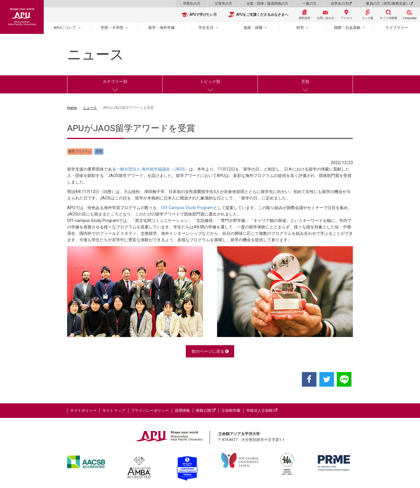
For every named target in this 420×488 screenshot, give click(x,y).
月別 (305, 81)
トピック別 (210, 81)
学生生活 (206, 27)
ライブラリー (396, 27)
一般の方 (309, 3)
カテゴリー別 (115, 81)
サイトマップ (113, 410)
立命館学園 (230, 410)
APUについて (65, 27)
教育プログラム (80, 151)
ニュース (90, 108)
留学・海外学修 (161, 27)
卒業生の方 (191, 3)
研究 (300, 27)
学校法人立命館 (261, 410)
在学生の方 (341, 3)
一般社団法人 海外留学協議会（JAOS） (152, 169)
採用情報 (182, 410)
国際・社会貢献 (347, 27)
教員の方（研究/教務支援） (389, 3)
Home (72, 108)
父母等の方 (223, 3)
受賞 (99, 151)
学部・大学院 (112, 27)
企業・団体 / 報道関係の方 (267, 3)
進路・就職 (253, 27)
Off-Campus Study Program (187, 207)
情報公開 (206, 410)
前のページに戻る (210, 351)
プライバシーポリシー (150, 410)
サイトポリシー (83, 410)
